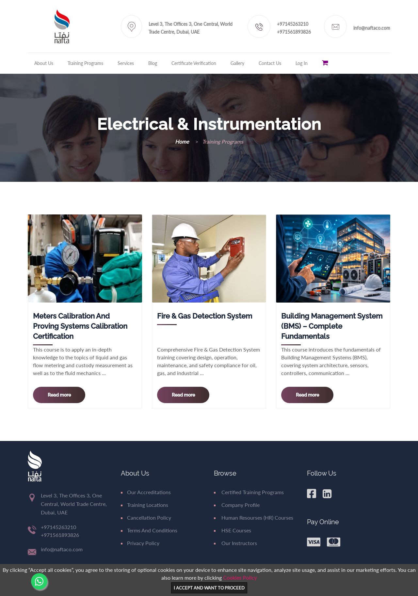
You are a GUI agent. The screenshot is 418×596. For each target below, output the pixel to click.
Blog (152, 63)
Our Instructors (235, 543)
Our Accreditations (146, 492)
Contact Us (270, 63)
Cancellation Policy (146, 517)
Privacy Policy (140, 543)
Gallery (237, 63)
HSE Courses (232, 530)
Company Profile (237, 505)
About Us (43, 63)
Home (182, 141)
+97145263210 (292, 24)
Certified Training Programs (249, 492)
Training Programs (85, 63)
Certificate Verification (193, 63)
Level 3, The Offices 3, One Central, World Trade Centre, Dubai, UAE (191, 28)
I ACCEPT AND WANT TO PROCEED (209, 587)
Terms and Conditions (149, 530)
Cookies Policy (240, 577)
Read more (59, 395)
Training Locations (144, 505)
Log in (302, 63)
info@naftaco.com (371, 28)
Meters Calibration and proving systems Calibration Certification (80, 326)
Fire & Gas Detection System (204, 316)
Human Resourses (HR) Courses (253, 517)
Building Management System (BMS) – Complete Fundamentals (331, 326)
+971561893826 (294, 32)
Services (126, 63)
